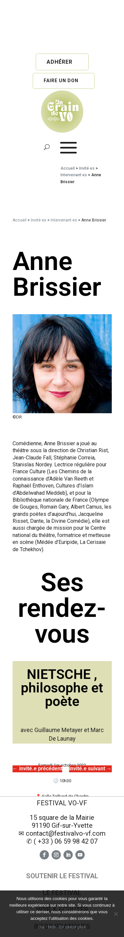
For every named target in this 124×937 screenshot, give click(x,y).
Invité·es (87, 168)
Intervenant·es (74, 175)
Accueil (68, 168)
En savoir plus (72, 926)
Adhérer (59, 62)
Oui (41, 926)
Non (52, 926)
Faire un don (61, 80)
